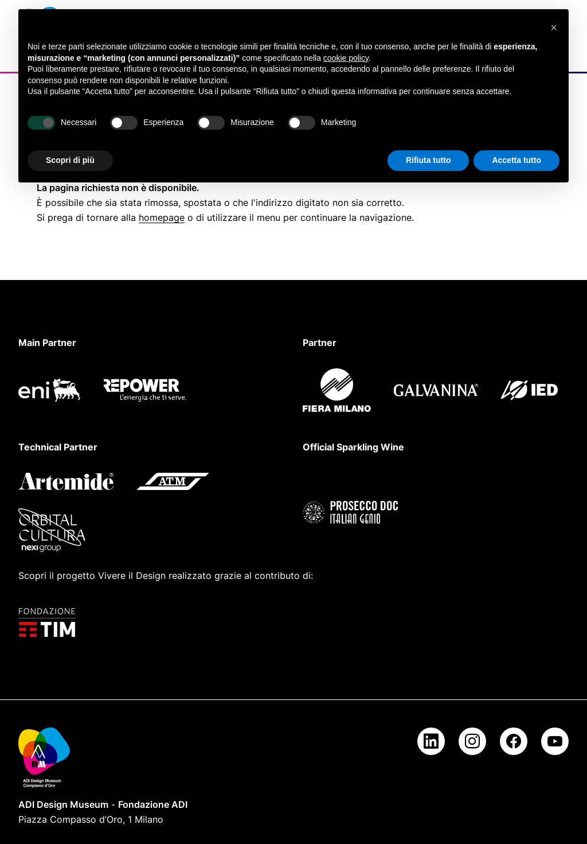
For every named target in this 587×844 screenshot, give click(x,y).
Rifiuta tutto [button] (428, 160)
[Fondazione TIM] (293, 622)
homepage (162, 217)
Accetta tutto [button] (516, 160)
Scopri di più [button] (70, 160)
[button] (554, 27)
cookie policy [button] (346, 58)
